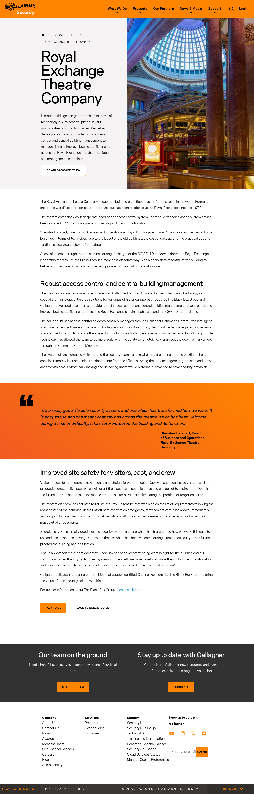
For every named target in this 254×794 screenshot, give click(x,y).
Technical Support (140, 733)
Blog (45, 759)
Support (214, 8)
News (46, 733)
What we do (117, 8)
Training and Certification (146, 738)
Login (243, 8)
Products (140, 8)
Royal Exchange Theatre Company (67, 42)
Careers (48, 754)
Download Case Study (63, 170)
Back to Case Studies (92, 608)
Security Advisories (141, 749)
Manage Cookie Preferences (148, 759)
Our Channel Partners (58, 749)
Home (49, 35)
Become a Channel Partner (146, 744)
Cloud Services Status (143, 754)
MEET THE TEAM (73, 687)
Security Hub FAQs (141, 728)
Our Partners (163, 8)
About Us (49, 723)
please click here (128, 589)
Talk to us (53, 608)
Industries (92, 733)
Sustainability (52, 765)
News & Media (191, 8)
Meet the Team (53, 744)
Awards (48, 738)
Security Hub (136, 723)
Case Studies (68, 35)
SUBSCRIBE (181, 687)
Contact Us (50, 728)
